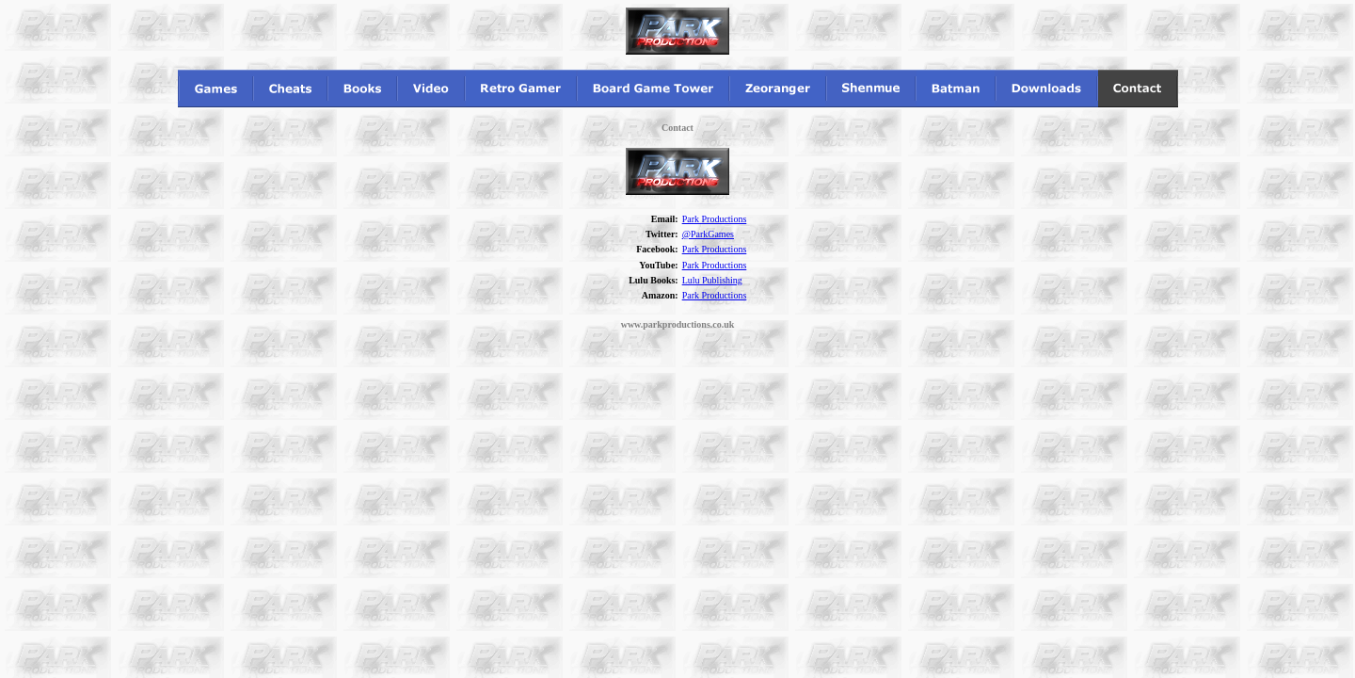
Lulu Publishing (712, 280)
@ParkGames (708, 234)
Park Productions (714, 219)
